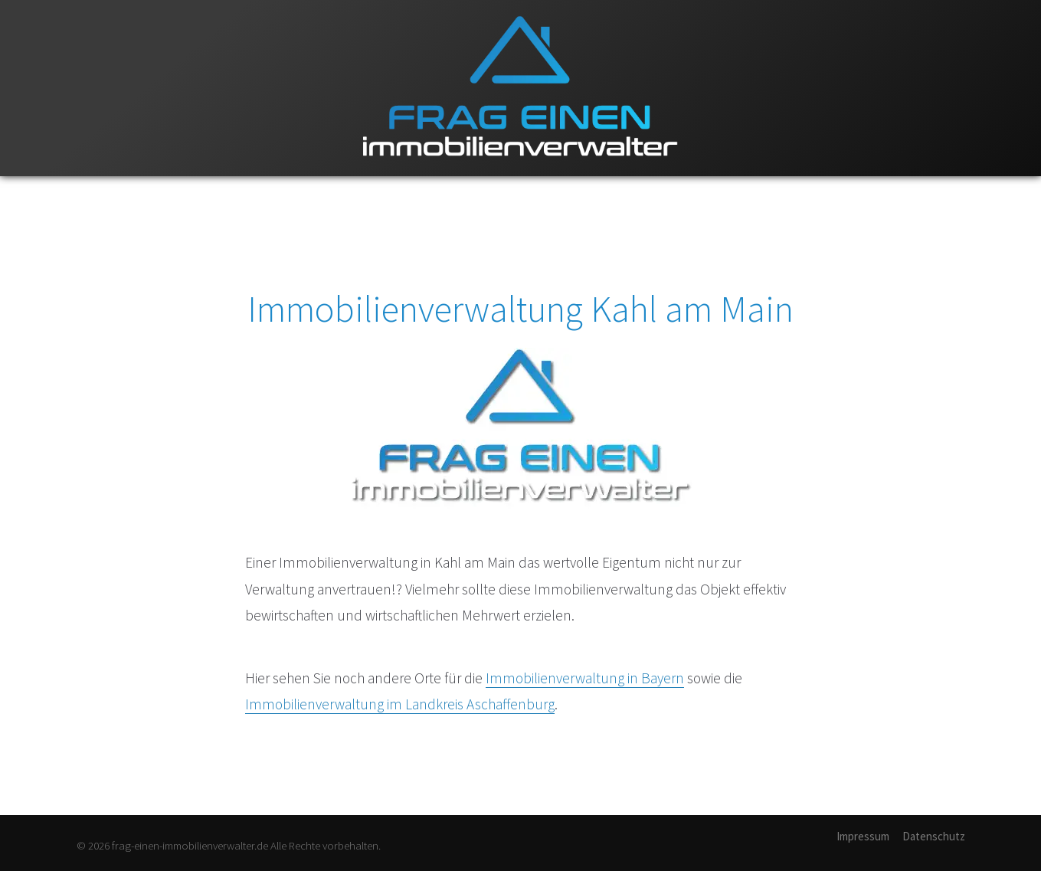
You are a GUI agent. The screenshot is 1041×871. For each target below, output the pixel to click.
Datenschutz (933, 836)
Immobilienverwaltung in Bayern (585, 678)
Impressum (862, 836)
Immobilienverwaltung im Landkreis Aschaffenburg (400, 704)
